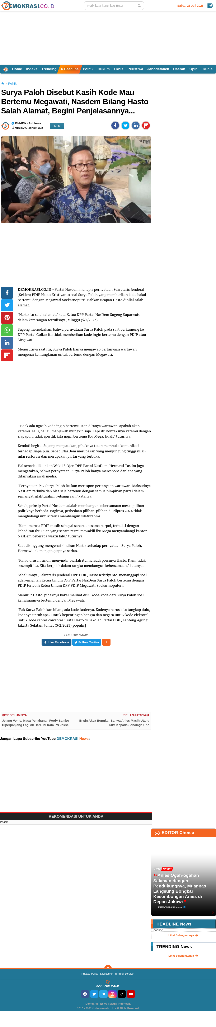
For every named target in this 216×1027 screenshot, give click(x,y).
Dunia (207, 69)
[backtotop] (108, 968)
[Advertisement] (108, 37)
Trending (49, 69)
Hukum (104, 69)
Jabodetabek (158, 69)
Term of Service (124, 973)
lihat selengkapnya (183, 935)
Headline (70, 69)
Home (17, 69)
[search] (114, 5)
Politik (88, 69)
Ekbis (118, 69)
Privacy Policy (89, 973)
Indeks (31, 69)
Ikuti (57, 126)
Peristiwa (135, 69)
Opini (193, 69)
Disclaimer (106, 973)
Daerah (179, 69)
